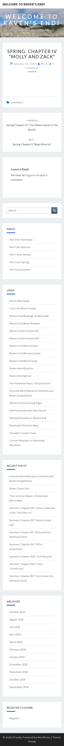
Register (14, 718)
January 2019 (17, 657)
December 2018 (18, 664)
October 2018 (17, 679)
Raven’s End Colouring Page (25, 403)
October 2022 (17, 612)
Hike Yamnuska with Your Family (27, 410)
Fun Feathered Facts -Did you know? (30, 383)
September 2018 (19, 687)
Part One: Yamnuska (20, 239)
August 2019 (16, 619)
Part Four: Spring (19, 262)
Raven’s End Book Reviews (24, 323)
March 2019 (16, 642)
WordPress (44, 737)
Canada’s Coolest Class (22, 433)
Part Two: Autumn (19, 247)
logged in (30, 175)
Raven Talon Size (19, 488)
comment (17, 102)
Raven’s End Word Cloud (23, 361)
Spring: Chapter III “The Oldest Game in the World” (32, 125)
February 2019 (17, 649)
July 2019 (14, 627)
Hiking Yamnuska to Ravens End (27, 418)
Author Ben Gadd (19, 301)
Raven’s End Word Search (23, 345)
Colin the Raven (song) (22, 308)
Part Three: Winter (20, 254)
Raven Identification (21, 368)
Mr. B (44, 63)
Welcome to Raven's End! (24, 4)
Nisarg (32, 741)
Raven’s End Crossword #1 (24, 331)
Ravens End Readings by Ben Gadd (29, 316)
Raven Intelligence (20, 375)
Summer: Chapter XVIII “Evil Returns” (31, 556)
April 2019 (15, 634)
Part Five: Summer (20, 269)
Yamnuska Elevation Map (23, 425)
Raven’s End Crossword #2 (24, 338)
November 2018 (18, 672)
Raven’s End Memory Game (25, 353)
